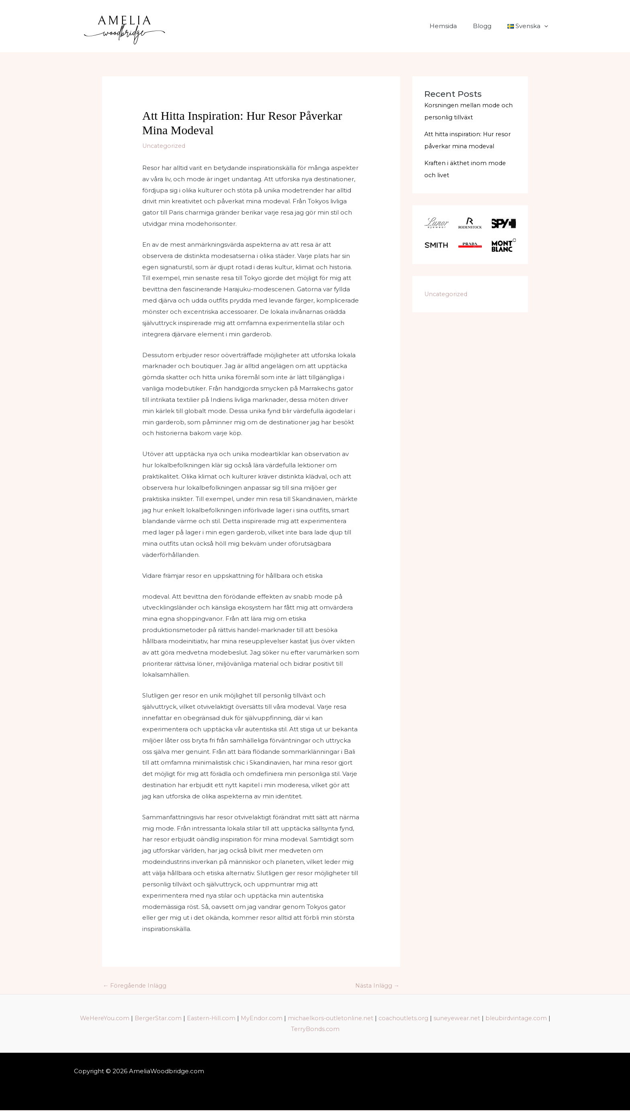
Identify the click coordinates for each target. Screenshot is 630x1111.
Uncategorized (165, 145)
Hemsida (453, 26)
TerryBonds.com (350, 1029)
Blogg (488, 26)
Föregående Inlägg (136, 986)
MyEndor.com (294, 1018)
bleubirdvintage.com (287, 1029)
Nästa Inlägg (376, 986)
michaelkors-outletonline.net (365, 1018)
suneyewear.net (496, 1018)
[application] (546, 26)
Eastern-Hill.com (242, 1018)
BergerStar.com (187, 1018)
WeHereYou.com (131, 1018)
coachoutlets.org (441, 1018)
